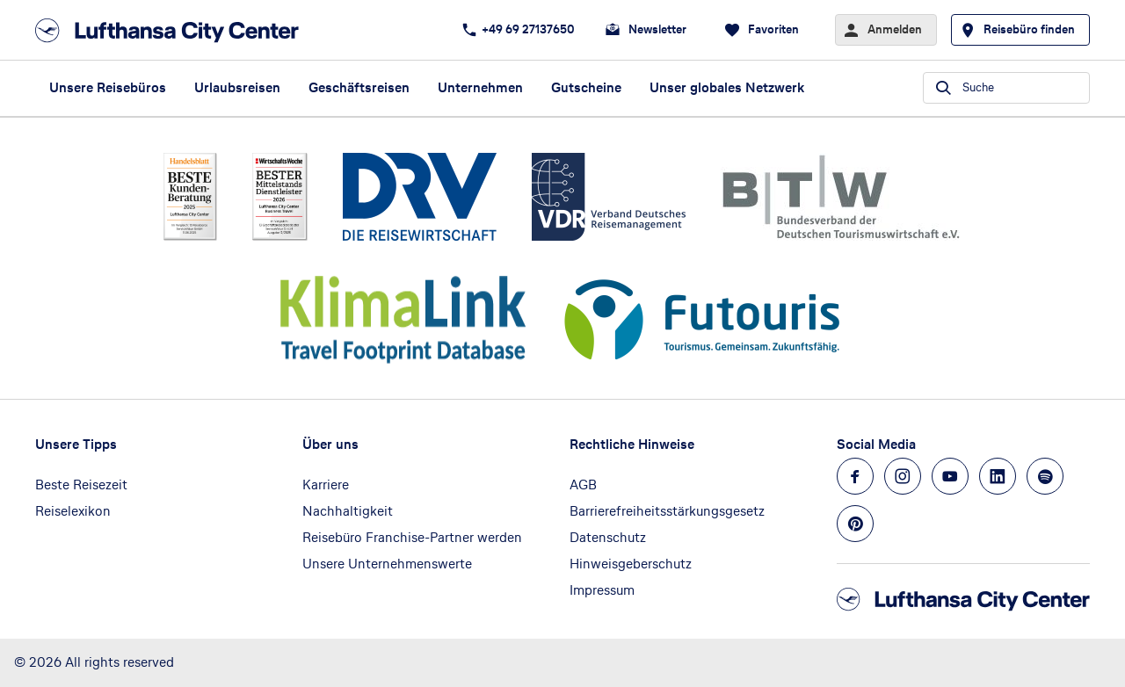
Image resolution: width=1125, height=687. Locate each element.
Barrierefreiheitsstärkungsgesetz (667, 511)
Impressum (602, 590)
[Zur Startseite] (172, 30)
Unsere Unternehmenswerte (387, 563)
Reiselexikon (73, 511)
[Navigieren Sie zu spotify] (1045, 476)
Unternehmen (480, 87)
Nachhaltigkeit (347, 511)
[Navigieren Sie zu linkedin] (997, 476)
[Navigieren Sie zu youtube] (950, 476)
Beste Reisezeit (81, 484)
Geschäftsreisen (359, 87)
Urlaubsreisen (237, 87)
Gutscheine (586, 87)
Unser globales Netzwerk (727, 87)
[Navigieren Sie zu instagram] (902, 476)
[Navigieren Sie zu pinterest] (855, 523)
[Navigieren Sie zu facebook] (855, 476)
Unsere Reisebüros (107, 87)
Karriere (325, 484)
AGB (583, 484)
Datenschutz (608, 537)
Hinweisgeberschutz (631, 563)
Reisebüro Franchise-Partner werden (412, 537)
